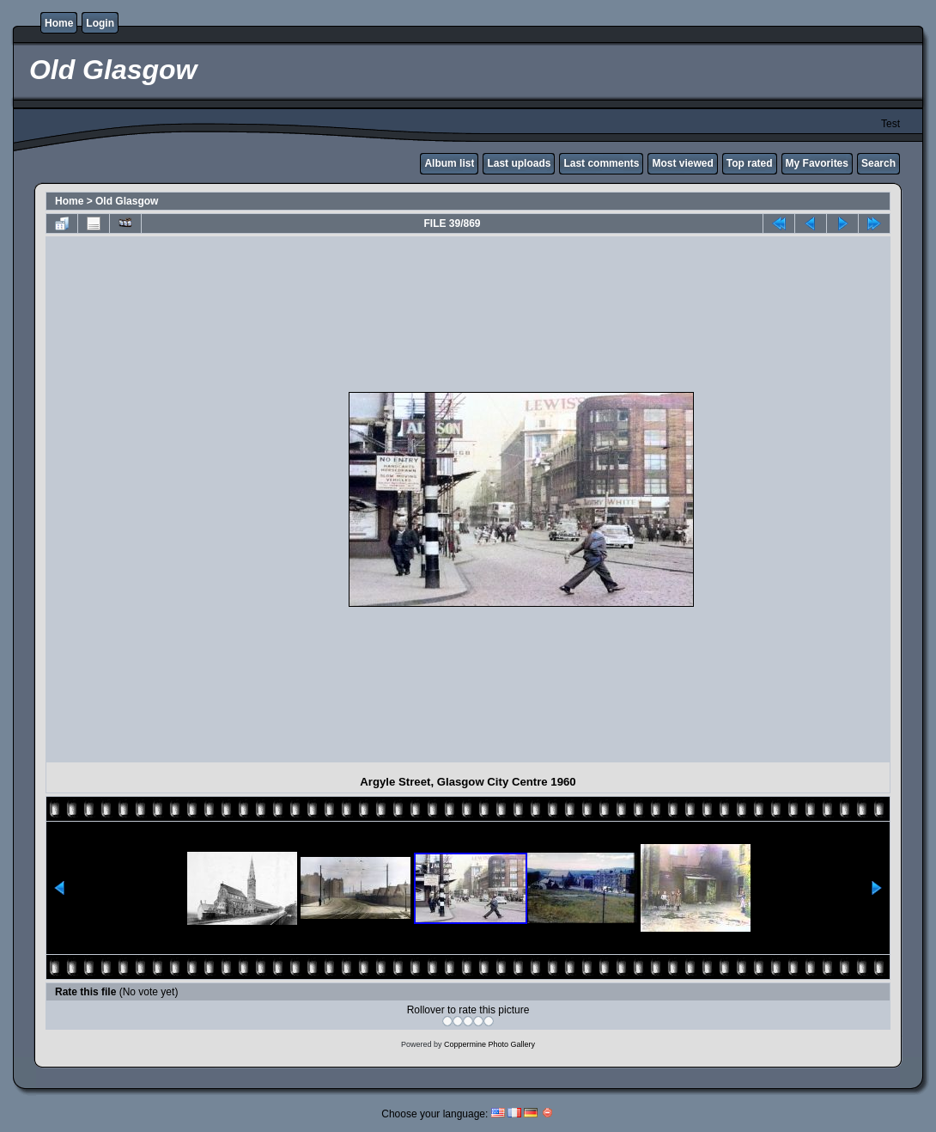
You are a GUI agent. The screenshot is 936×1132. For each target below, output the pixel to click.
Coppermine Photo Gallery (489, 1044)
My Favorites (817, 163)
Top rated (749, 163)
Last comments (601, 163)
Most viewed (682, 163)
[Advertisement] (201, 499)
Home (59, 23)
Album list (449, 163)
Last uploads (518, 163)
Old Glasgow (126, 201)
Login (100, 23)
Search (878, 163)
